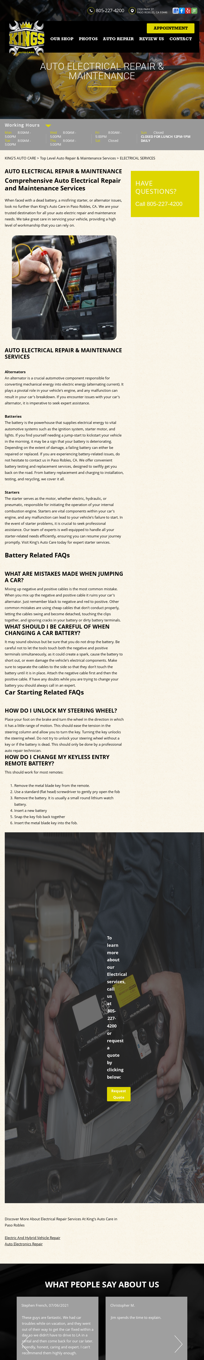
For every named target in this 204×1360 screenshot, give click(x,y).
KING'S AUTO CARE (20, 158)
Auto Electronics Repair (24, 1243)
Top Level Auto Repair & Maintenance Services (78, 158)
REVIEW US (151, 38)
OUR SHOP (61, 38)
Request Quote (118, 1093)
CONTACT (180, 38)
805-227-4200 (110, 10)
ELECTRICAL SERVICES (137, 158)
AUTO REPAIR (118, 38)
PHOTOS (88, 38)
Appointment (171, 28)
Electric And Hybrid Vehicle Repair (32, 1237)
